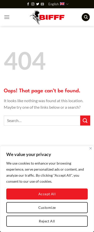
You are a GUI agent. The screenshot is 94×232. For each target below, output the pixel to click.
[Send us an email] (42, 4)
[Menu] (7, 17)
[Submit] (85, 120)
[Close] (90, 148)
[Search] (86, 17)
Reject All (47, 221)
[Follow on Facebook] (28, 4)
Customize (47, 207)
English (58, 4)
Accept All (47, 194)
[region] (47, 189)
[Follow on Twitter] (37, 4)
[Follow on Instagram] (32, 4)
